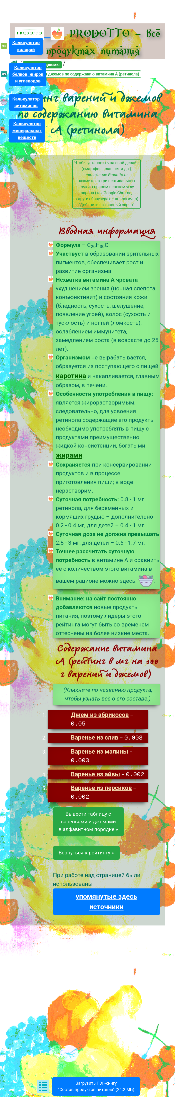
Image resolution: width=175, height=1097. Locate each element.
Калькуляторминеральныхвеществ (27, 130)
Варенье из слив (94, 737)
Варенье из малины (99, 751)
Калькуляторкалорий (26, 46)
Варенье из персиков (101, 787)
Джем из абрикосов (100, 714)
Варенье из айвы (95, 774)
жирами (69, 455)
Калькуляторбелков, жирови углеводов (28, 74)
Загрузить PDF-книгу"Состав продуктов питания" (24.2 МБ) (96, 1086)
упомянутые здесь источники (106, 901)
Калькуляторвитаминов (26, 102)
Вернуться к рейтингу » (86, 852)
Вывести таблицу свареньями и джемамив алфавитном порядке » (88, 821)
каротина (71, 376)
